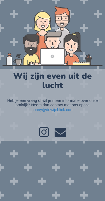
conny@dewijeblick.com (53, 109)
